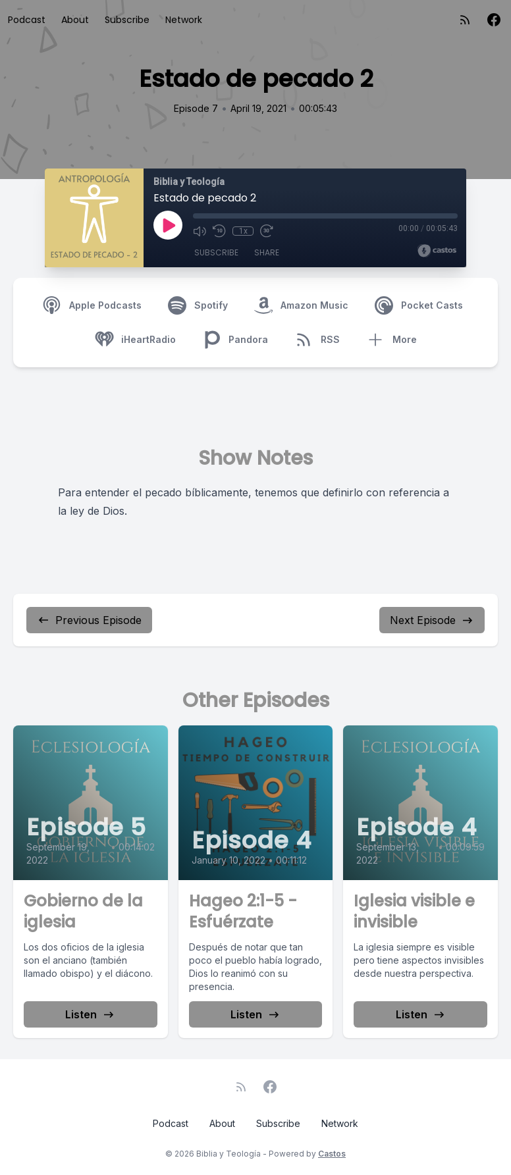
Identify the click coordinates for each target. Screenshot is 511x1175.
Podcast (26, 19)
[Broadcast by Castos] (436, 250)
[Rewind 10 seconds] (219, 231)
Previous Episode (89, 620)
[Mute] (199, 231)
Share (266, 252)
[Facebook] (494, 20)
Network (183, 19)
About (75, 19)
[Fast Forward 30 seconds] (266, 231)
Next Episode (432, 620)
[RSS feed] (465, 20)
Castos (332, 1154)
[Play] (167, 225)
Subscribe (127, 19)
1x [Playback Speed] (243, 231)
